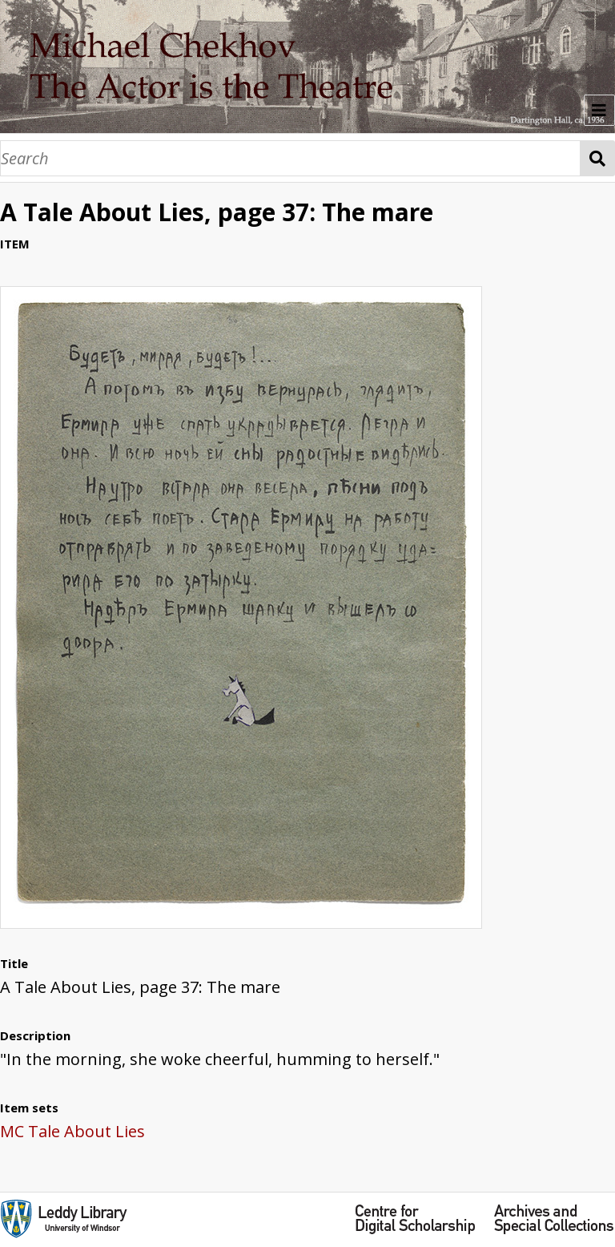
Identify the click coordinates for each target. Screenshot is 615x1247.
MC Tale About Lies (72, 1131)
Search (598, 158)
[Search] (290, 158)
